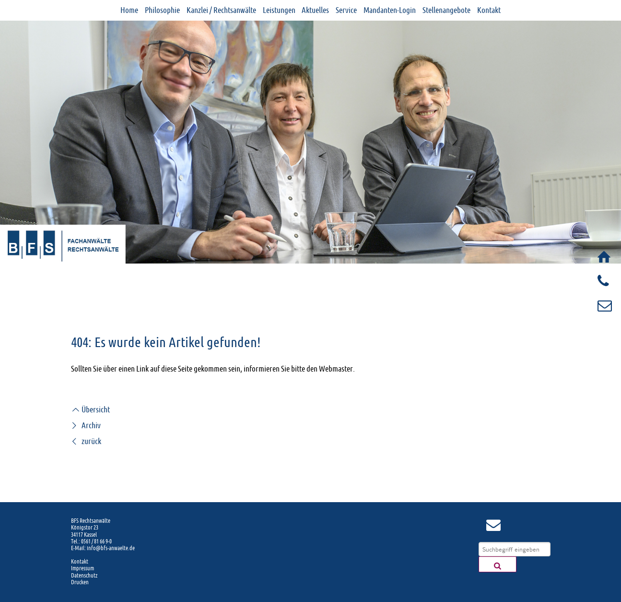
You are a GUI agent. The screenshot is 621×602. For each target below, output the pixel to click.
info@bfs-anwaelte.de (111, 548)
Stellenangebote (446, 10)
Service (346, 10)
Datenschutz (84, 575)
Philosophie (162, 10)
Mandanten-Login (389, 10)
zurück (86, 441)
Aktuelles (315, 10)
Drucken (80, 582)
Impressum (82, 568)
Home (129, 10)
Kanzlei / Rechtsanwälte (221, 10)
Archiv (86, 425)
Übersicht (90, 409)
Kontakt (489, 10)
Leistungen (279, 10)
